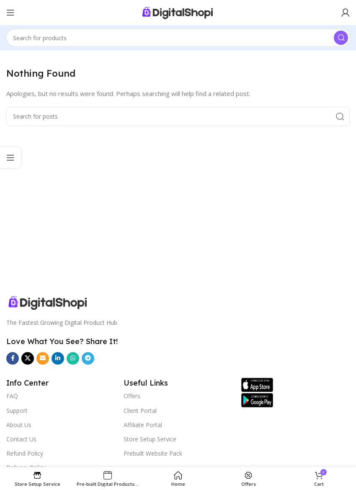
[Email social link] (42, 358)
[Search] (178, 38)
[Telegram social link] (88, 358)
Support (17, 411)
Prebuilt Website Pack (153, 453)
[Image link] (120, 303)
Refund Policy (24, 453)
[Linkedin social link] (58, 358)
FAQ (12, 396)
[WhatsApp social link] (73, 358)
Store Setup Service (150, 439)
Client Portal (140, 411)
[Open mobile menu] (10, 12)
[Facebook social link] (12, 358)
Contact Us (21, 439)
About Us (18, 425)
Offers (132, 396)
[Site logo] (178, 12)
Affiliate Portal (143, 425)
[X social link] (27, 358)
